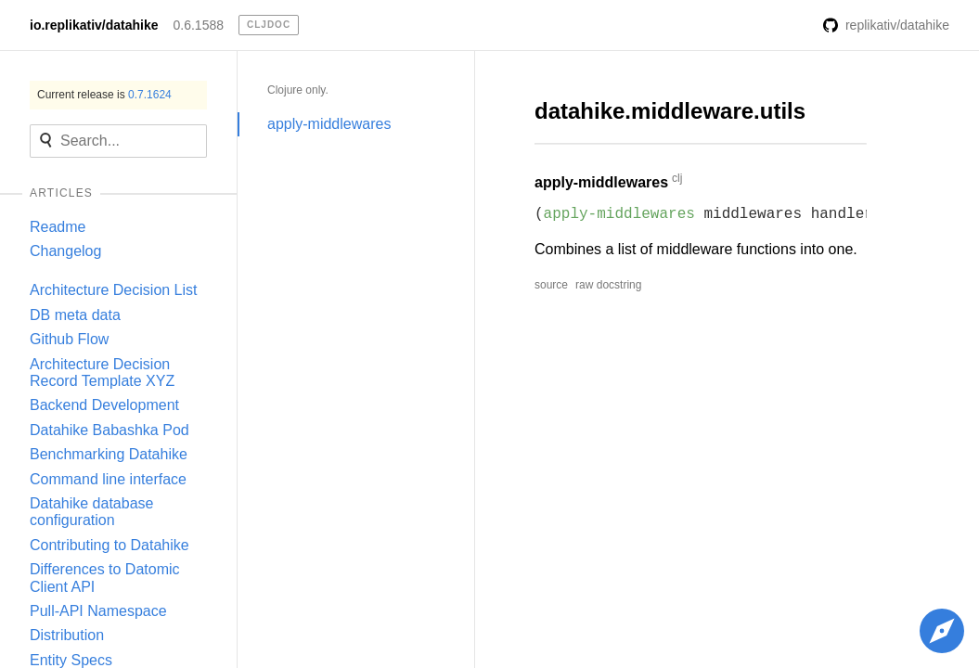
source (551, 284)
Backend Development (104, 405)
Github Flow (69, 339)
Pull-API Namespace (98, 611)
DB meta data (75, 315)
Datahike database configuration (91, 511)
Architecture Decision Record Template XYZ (102, 372)
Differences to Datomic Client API (105, 577)
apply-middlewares (329, 124)
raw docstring (608, 284)
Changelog (65, 251)
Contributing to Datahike (109, 545)
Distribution (67, 635)
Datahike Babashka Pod (109, 430)
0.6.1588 (199, 25)
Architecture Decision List (114, 290)
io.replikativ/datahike (94, 25)
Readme (57, 227)
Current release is (104, 94)
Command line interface (108, 479)
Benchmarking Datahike (108, 454)
